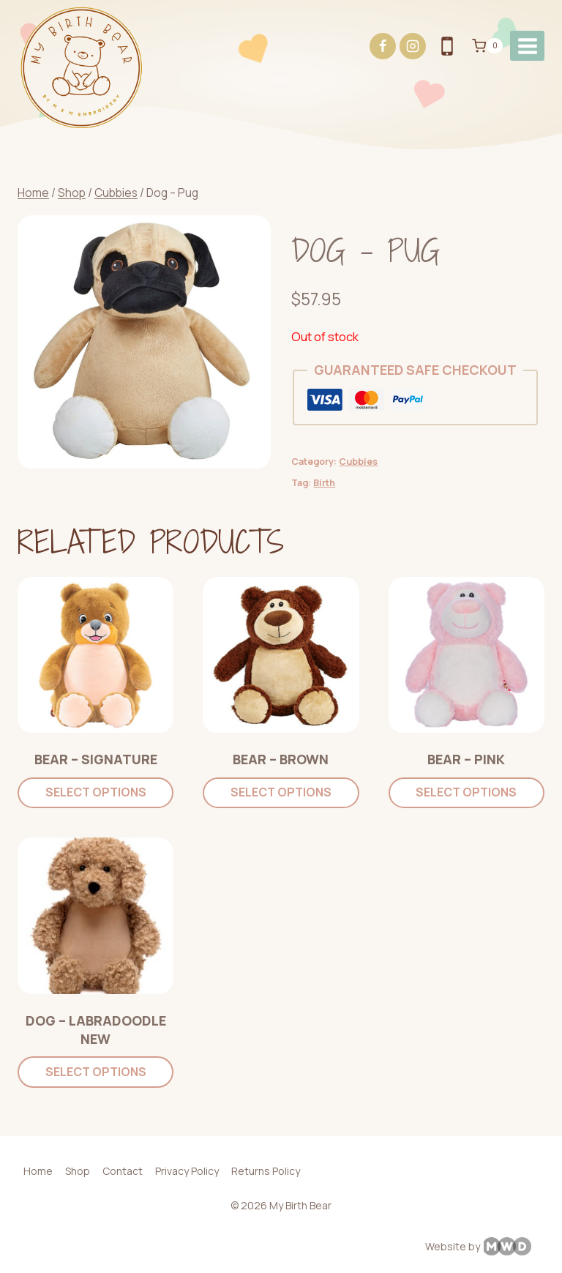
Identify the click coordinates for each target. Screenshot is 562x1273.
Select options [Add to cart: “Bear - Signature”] (95, 792)
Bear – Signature (95, 759)
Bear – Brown (281, 759)
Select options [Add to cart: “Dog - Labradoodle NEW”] (95, 1072)
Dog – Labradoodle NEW (96, 1030)
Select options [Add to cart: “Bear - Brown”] (281, 792)
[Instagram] (413, 46)
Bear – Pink (466, 759)
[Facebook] (383, 46)
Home (38, 1171)
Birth (324, 483)
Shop (77, 1171)
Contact (122, 1171)
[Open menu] (527, 46)
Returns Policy (265, 1171)
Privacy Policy (187, 1171)
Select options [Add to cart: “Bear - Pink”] (466, 792)
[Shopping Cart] (487, 46)
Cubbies (358, 461)
